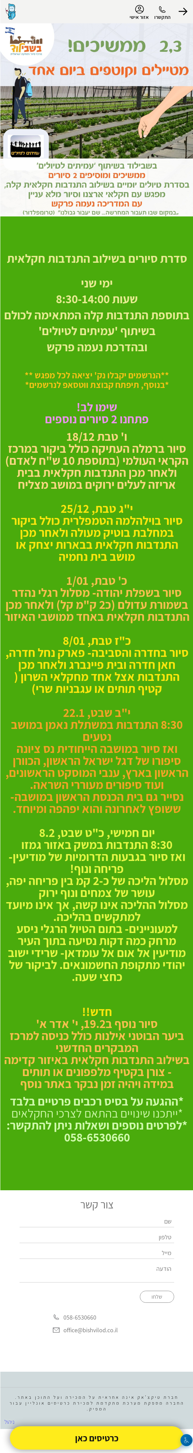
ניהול (9, 1422)
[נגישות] (186, 1440)
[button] (182, 11)
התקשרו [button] (162, 17)
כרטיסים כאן (96, 1438)
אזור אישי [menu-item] (138, 12)
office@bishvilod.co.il (90, 1330)
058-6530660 (79, 1317)
